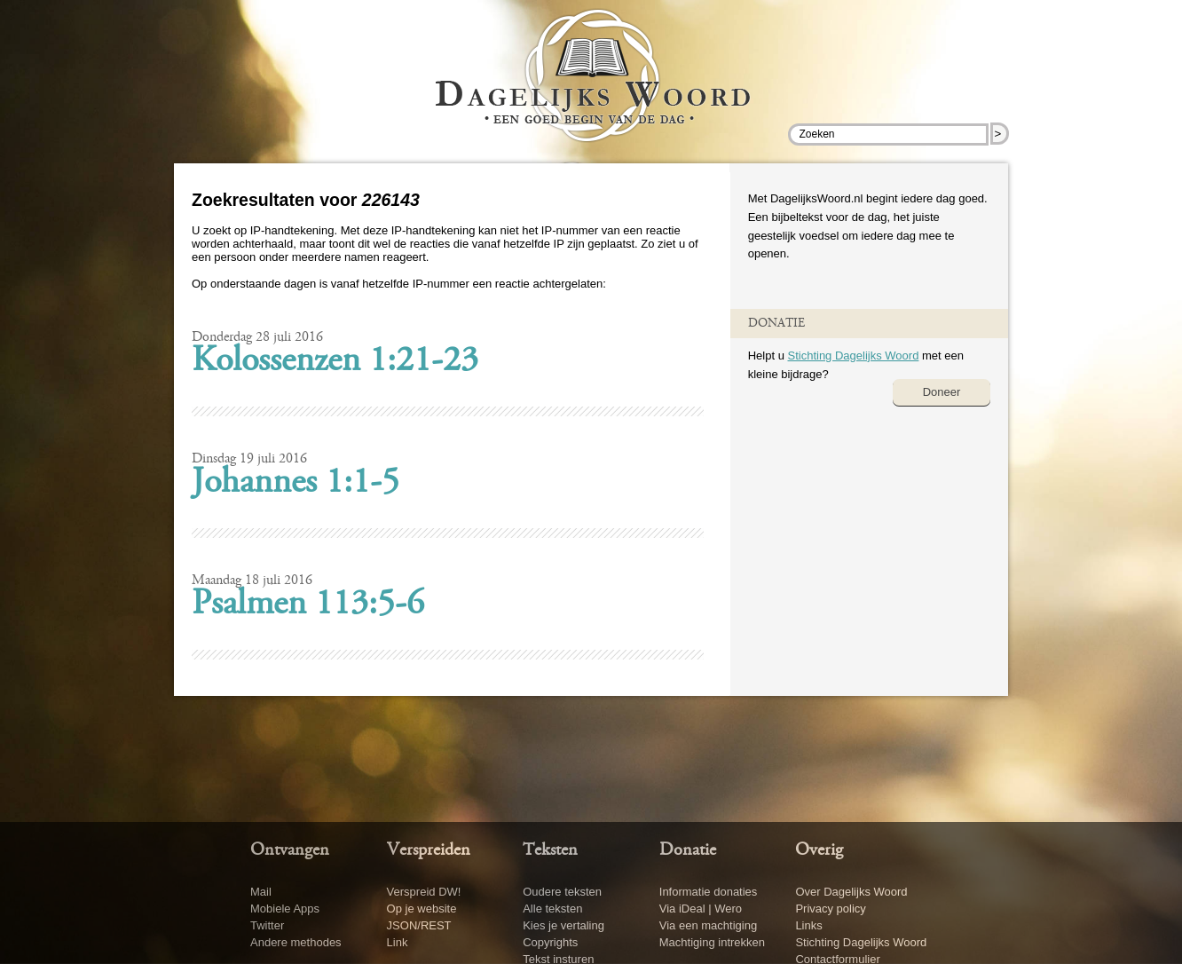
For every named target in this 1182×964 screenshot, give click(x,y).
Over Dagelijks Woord (851, 891)
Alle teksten (552, 908)
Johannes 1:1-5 (295, 484)
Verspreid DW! (424, 891)
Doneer (942, 392)
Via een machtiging (708, 925)
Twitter (267, 925)
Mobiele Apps (284, 908)
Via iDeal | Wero (700, 908)
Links (808, 925)
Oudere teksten (562, 891)
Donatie (687, 850)
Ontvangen (289, 850)
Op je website (422, 908)
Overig (819, 850)
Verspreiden (428, 850)
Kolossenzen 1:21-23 (335, 362)
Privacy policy (830, 908)
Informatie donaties (708, 891)
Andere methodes (296, 942)
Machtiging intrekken (712, 942)
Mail (261, 891)
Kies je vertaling (563, 925)
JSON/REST (419, 925)
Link (397, 942)
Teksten (550, 850)
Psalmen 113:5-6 (308, 605)
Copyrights (550, 942)
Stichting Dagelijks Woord (852, 355)
